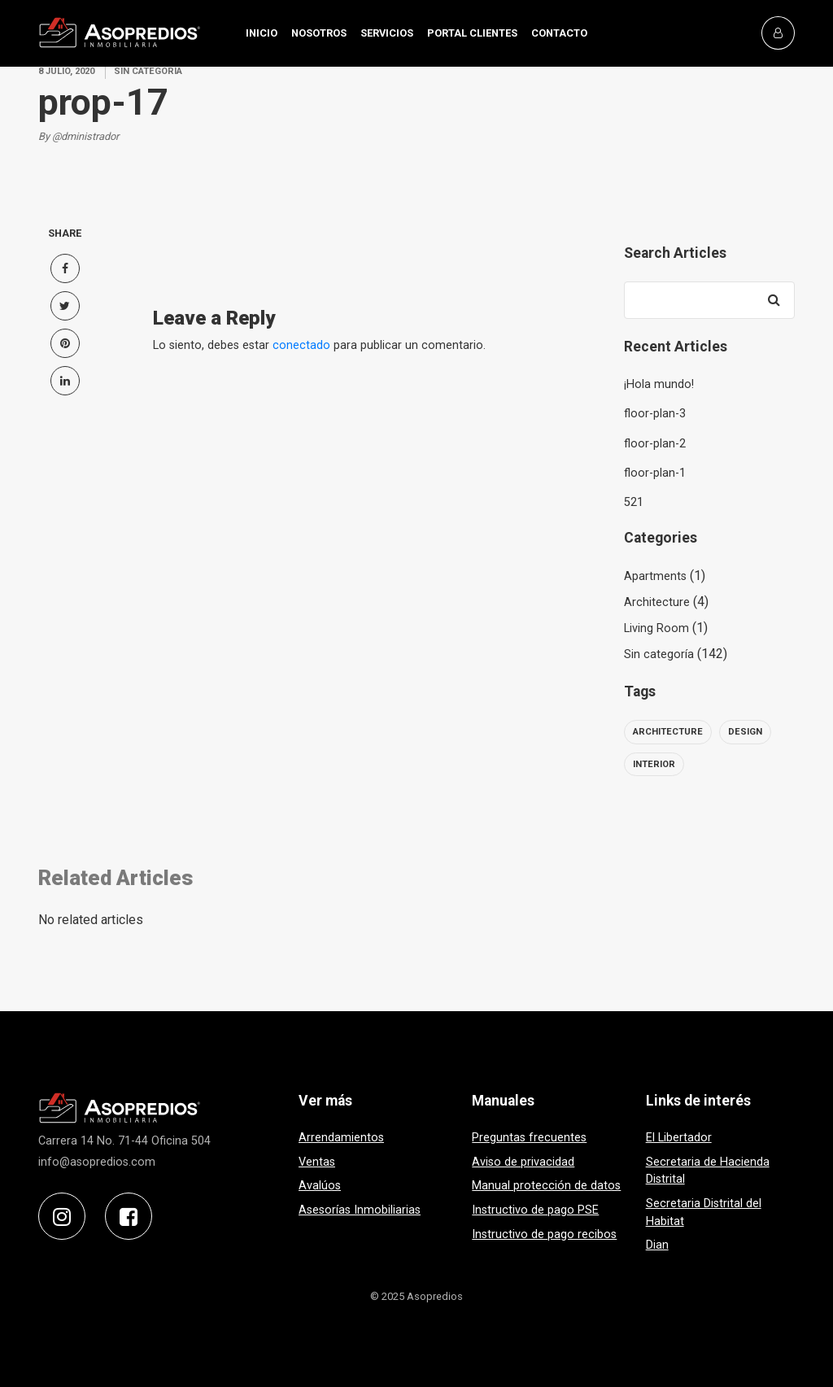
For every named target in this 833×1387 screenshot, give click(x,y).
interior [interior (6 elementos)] (654, 764)
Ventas (317, 1162)
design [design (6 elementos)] (745, 731)
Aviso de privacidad (523, 1162)
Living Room (656, 628)
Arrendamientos (341, 1138)
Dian (657, 1245)
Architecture (657, 602)
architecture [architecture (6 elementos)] (668, 731)
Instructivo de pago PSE (535, 1210)
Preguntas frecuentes (529, 1138)
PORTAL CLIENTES (472, 33)
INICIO (261, 33)
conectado (301, 345)
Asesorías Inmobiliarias (360, 1210)
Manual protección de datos (546, 1186)
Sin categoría (659, 654)
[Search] (774, 300)
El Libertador (679, 1138)
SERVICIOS (386, 33)
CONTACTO (559, 33)
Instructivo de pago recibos (544, 1234)
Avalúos (320, 1186)
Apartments (655, 576)
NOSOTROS (319, 33)
